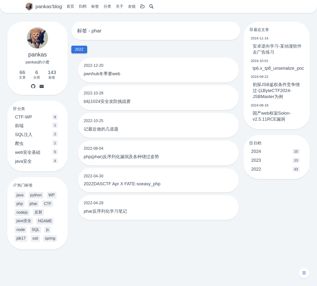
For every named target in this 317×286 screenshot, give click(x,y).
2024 (275, 151)
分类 (107, 6)
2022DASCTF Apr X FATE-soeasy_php (122, 183)
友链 (132, 6)
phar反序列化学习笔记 (105, 211)
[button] (304, 273)
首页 (70, 6)
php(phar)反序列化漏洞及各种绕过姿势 (121, 156)
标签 (95, 6)
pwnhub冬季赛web (102, 73)
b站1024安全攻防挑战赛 (107, 101)
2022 (275, 169)
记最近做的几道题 (101, 128)
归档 (82, 6)
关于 (119, 6)
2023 (275, 160)
